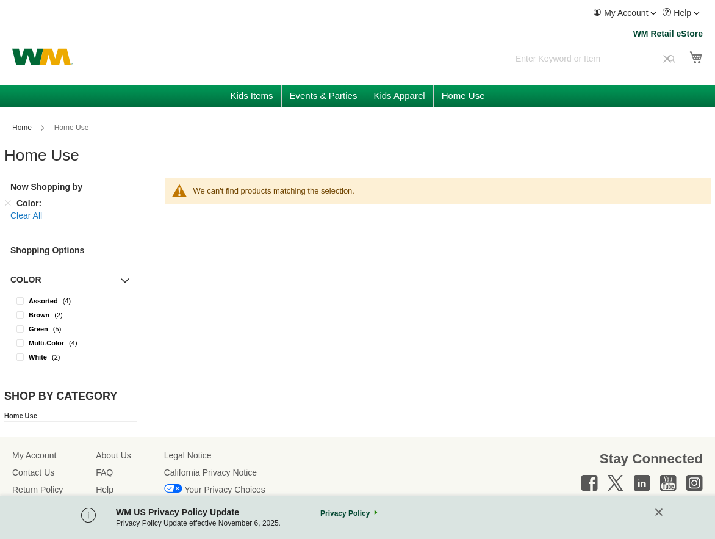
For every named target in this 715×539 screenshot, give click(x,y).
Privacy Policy (345, 513)
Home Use (20, 415)
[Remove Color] (8, 203)
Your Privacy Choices (224, 489)
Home (23, 127)
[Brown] (70, 315)
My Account (34, 455)
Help (104, 489)
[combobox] (595, 58)
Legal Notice (188, 455)
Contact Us (33, 472)
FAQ (104, 472)
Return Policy (37, 489)
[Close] (659, 513)
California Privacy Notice (210, 472)
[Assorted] (70, 301)
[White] (70, 357)
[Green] (70, 329)
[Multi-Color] (70, 343)
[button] (624, 13)
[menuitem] (624, 13)
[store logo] (42, 57)
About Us (113, 455)
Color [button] (25, 279)
